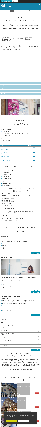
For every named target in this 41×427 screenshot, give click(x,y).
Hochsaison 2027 (6, 139)
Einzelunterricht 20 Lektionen (13, 161)
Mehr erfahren (8, 418)
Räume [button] (3, 88)
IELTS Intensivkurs (13, 157)
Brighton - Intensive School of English (15, 389)
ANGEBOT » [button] (15, 1)
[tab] (20, 83)
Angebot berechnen (35, 253)
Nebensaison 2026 (14, 132)
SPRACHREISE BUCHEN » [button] (6, 1)
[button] (4, 107)
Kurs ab (15, 391)
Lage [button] (2, 85)
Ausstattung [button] (5, 91)
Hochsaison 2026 (6, 135)
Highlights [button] (4, 93)
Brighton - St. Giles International (13, 403)
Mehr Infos (36, 251)
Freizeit (29, 11)
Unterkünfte (24, 11)
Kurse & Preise (17, 11)
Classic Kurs (13, 148)
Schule (11, 11)
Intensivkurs (13, 153)
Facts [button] (3, 83)
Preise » (36, 393)
